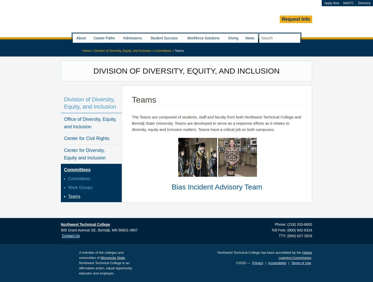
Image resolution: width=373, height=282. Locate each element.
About (81, 38)
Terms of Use (301, 263)
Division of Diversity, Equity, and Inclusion (122, 51)
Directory (364, 3)
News (249, 38)
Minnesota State (113, 258)
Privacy (257, 263)
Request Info (296, 19)
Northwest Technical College (121, 18)
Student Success (164, 38)
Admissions (132, 38)
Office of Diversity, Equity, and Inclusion (90, 123)
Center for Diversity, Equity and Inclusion (85, 154)
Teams (74, 196)
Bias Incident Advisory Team (217, 187)
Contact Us (71, 236)
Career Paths (104, 38)
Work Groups (80, 187)
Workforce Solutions (203, 38)
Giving (233, 38)
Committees (163, 51)
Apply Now (331, 3)
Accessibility (277, 263)
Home (86, 51)
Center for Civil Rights (86, 138)
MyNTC (348, 3)
